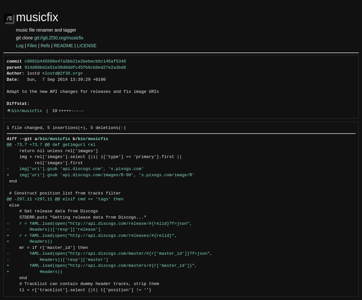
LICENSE (86, 45)
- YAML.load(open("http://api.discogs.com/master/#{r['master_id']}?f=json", (110, 254)
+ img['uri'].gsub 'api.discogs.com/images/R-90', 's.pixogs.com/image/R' (101, 175)
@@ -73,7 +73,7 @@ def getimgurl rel (51, 145)
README (63, 45)
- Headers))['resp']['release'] (54, 230)
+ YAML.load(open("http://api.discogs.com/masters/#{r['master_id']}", (102, 266)
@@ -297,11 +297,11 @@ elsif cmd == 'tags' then (65, 199)
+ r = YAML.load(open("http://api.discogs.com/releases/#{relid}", (92, 236)
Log (19, 45)
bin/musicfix (26, 111)
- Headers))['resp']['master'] (57, 260)
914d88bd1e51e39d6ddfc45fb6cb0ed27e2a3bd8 (75, 68)
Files (32, 45)
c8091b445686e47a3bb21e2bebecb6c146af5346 (75, 61)
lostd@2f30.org (62, 74)
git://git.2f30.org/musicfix (58, 37)
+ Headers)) (29, 242)
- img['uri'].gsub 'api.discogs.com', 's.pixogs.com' (75, 169)
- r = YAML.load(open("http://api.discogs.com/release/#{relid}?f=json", (99, 224)
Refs (45, 45)
